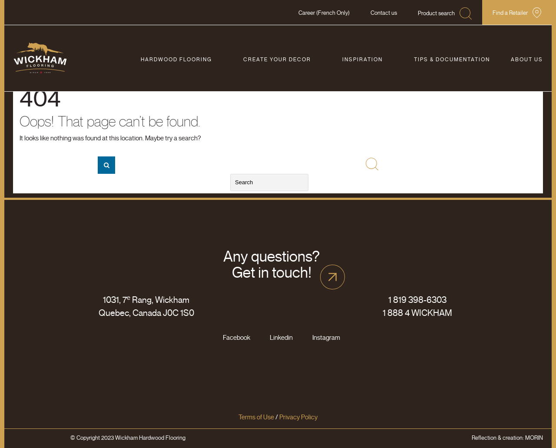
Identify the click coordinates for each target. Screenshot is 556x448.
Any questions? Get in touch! (271, 264)
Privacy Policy (298, 417)
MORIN (534, 438)
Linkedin (281, 338)
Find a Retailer (510, 13)
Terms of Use (256, 417)
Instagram (326, 338)
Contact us (384, 13)
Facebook (236, 338)
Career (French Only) (324, 13)
